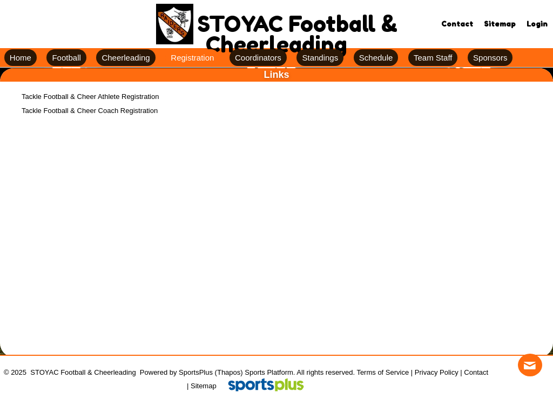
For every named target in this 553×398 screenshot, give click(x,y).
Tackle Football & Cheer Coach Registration (90, 111)
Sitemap (204, 386)
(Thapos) (229, 372)
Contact (476, 372)
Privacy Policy (436, 372)
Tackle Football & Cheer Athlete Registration (90, 96)
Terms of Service (382, 372)
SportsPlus (196, 372)
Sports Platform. (270, 372)
